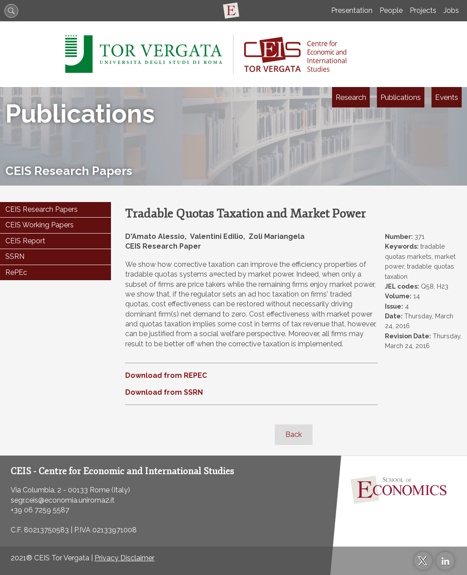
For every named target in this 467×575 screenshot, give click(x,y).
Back (293, 434)
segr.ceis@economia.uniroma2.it (63, 500)
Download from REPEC (166, 375)
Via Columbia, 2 (36, 490)
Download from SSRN (164, 392)
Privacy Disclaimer (124, 558)
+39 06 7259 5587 (40, 510)
